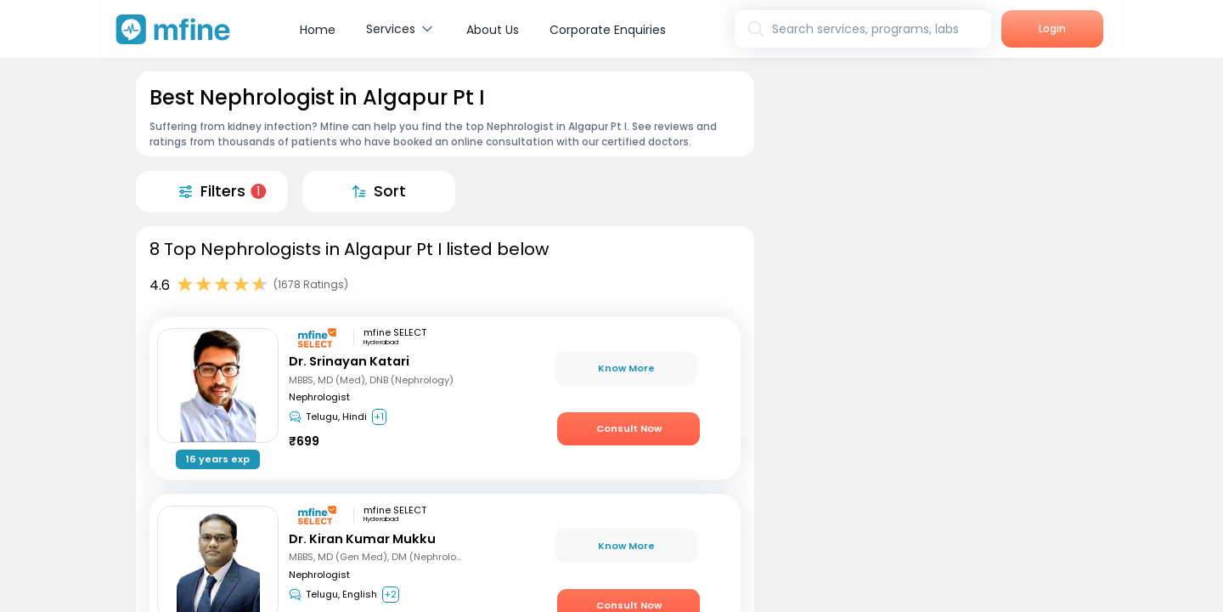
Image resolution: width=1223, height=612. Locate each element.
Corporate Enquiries (608, 29)
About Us (492, 29)
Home (317, 29)
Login (1052, 28)
